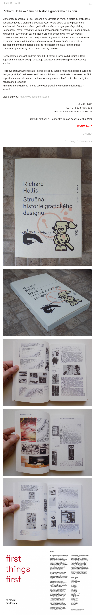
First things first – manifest (78, 141)
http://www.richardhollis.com (34, 96)
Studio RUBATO (11, 3)
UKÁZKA (87, 134)
